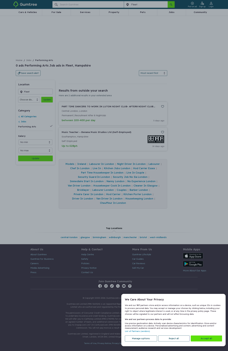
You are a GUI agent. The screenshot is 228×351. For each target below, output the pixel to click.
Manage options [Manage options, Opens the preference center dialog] (141, 338)
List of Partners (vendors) (137, 331)
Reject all (174, 338)
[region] (173, 320)
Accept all (206, 338)
